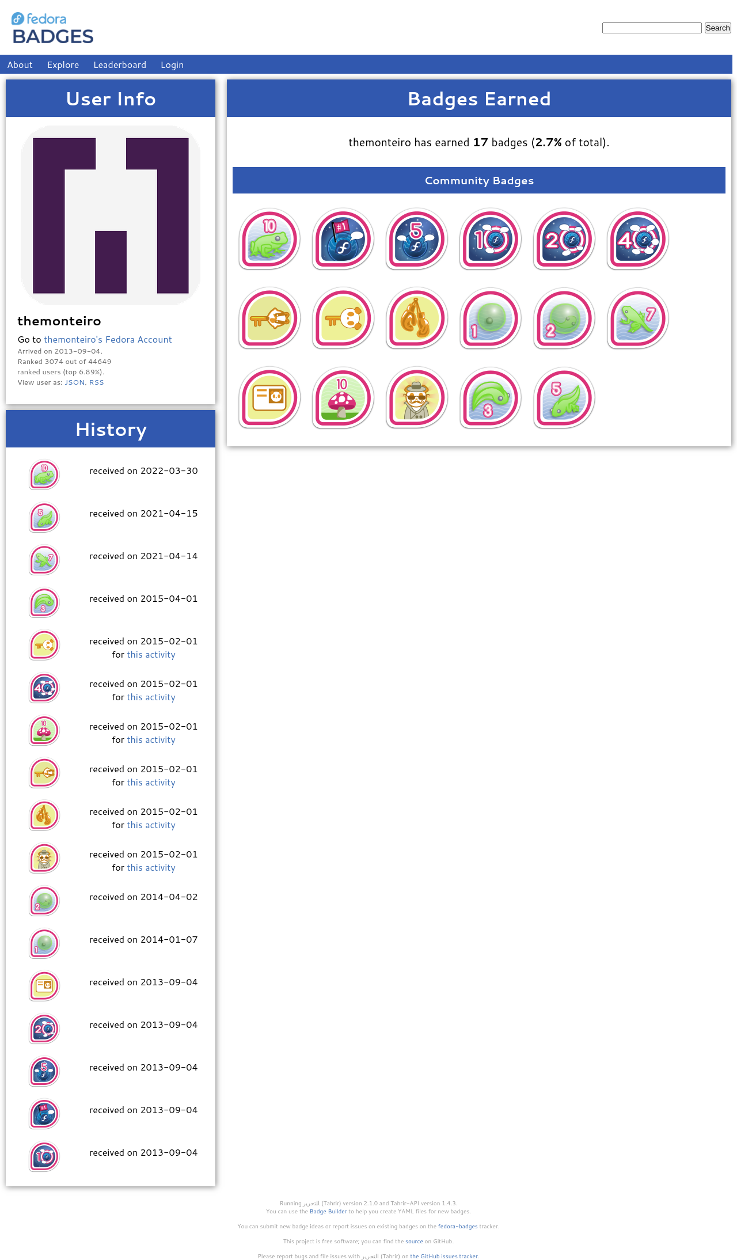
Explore (63, 64)
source (414, 1241)
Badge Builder (328, 1211)
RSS (96, 382)
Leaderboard (120, 64)
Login (172, 64)
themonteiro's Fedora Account (108, 339)
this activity (151, 654)
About (20, 64)
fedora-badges (458, 1226)
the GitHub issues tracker (444, 1256)
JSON (74, 382)
